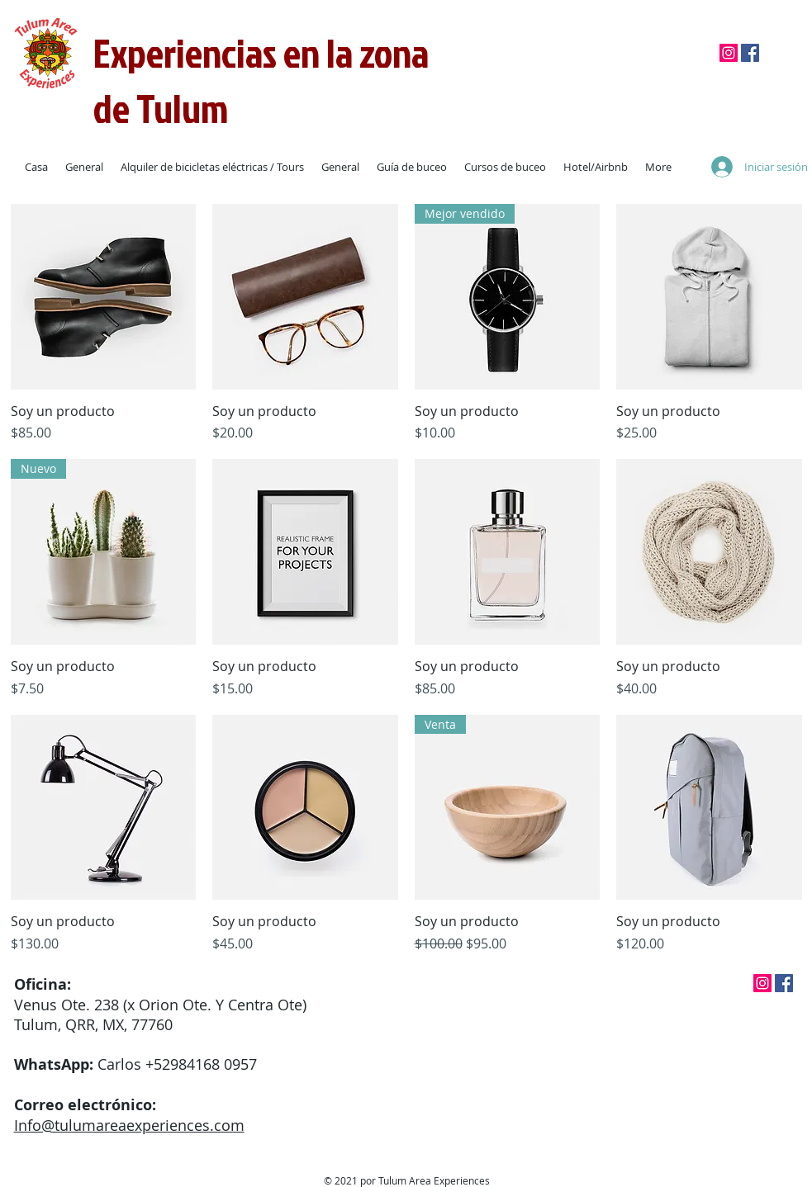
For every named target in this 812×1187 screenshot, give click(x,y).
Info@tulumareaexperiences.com (129, 1125)
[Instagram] (728, 53)
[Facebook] (750, 53)
